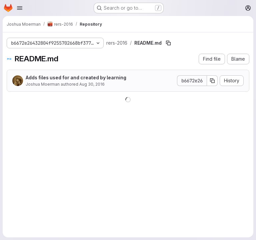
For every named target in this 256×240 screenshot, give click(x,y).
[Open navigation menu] (19, 8)
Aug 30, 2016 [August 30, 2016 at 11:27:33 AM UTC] (92, 84)
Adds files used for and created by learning (76, 77)
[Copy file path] (168, 43)
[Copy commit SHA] (212, 80)
